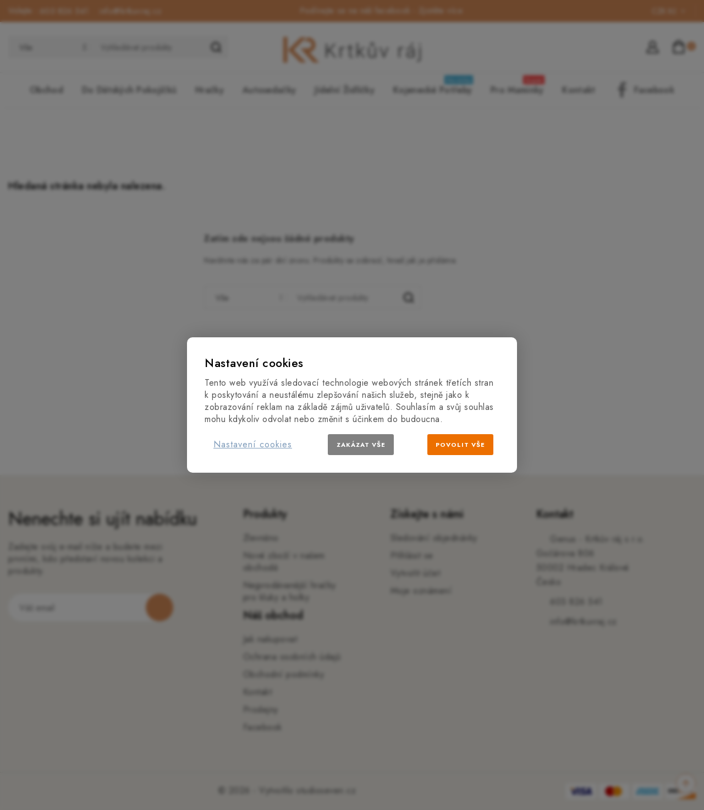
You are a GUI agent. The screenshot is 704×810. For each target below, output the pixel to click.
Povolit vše (460, 444)
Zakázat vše (361, 444)
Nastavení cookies (252, 444)
